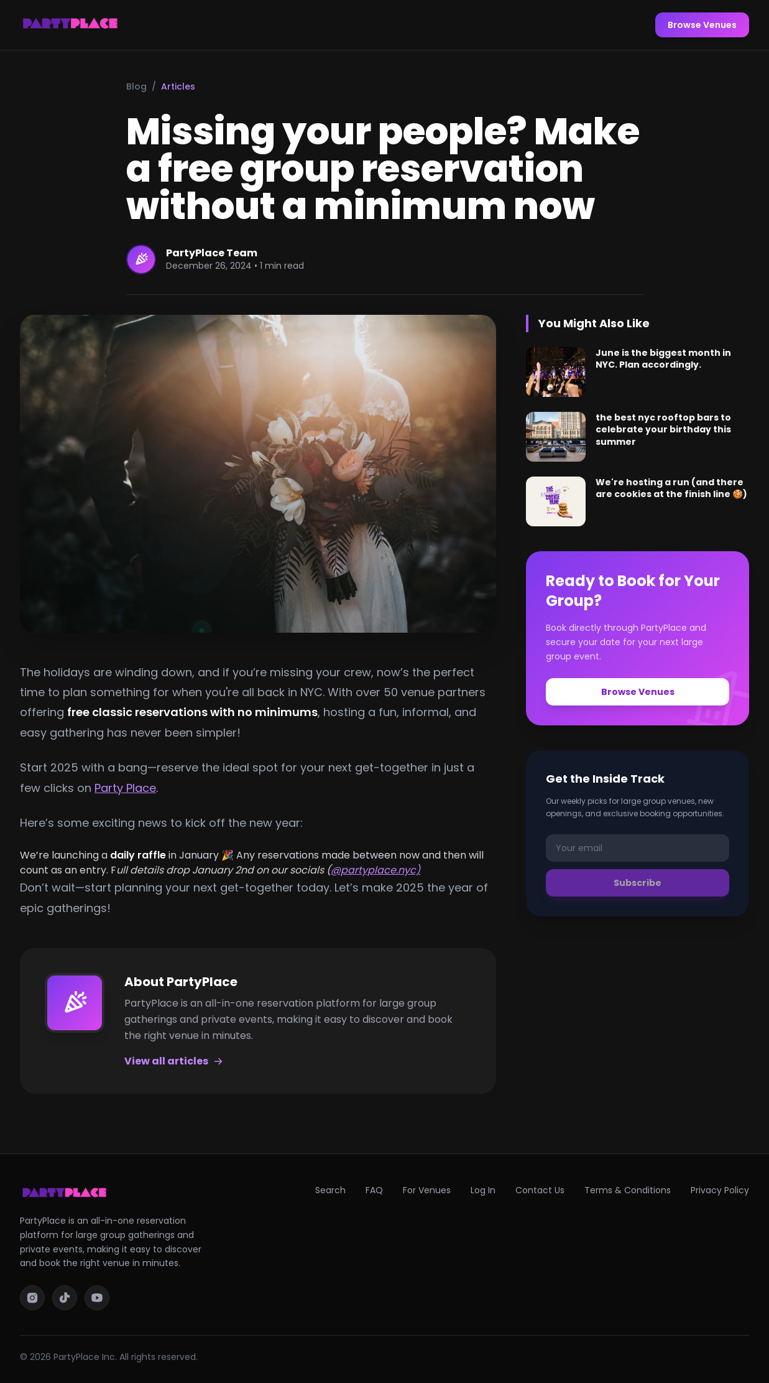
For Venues (427, 1190)
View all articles (173, 1061)
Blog (136, 86)
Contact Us (539, 1190)
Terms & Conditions (627, 1190)
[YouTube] (97, 1297)
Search (330, 1190)
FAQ (374, 1190)
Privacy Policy (720, 1190)
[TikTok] (64, 1297)
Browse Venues (702, 25)
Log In (483, 1190)
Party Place (125, 788)
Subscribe (637, 883)
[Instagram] (32, 1297)
